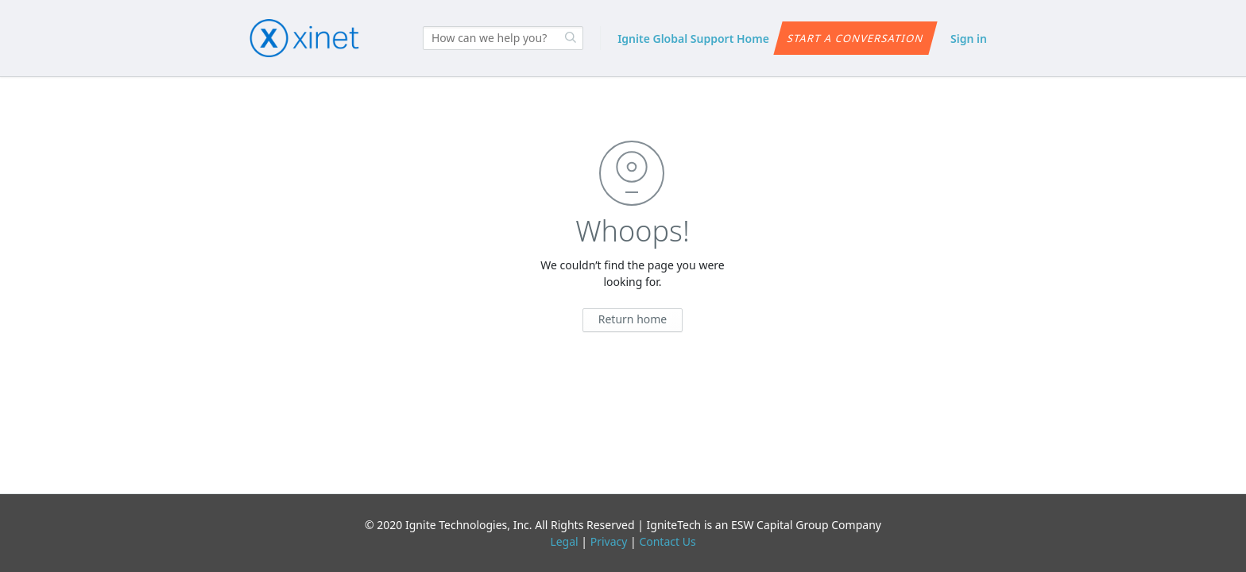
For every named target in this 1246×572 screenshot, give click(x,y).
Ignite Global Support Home (693, 38)
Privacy (609, 541)
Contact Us (667, 541)
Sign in (968, 38)
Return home (633, 319)
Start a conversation (855, 38)
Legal (564, 541)
